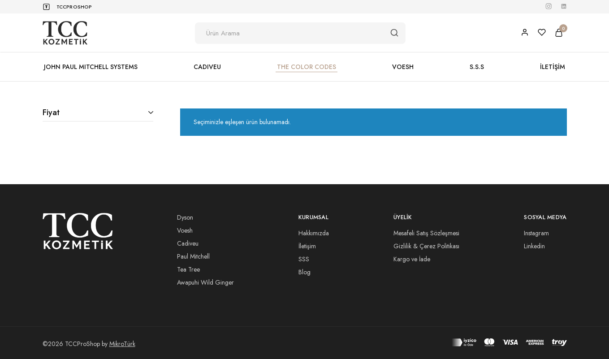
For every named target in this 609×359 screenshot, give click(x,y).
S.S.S (477, 66)
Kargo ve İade (411, 259)
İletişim (307, 246)
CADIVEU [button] (207, 66)
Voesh (185, 230)
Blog (304, 272)
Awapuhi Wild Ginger (205, 282)
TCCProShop (74, 6)
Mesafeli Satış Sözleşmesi (426, 233)
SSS (303, 259)
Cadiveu (188, 243)
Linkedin (534, 246)
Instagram (536, 233)
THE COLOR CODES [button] (306, 66)
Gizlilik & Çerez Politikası (426, 246)
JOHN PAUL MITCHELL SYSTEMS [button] (91, 66)
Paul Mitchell (193, 256)
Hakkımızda (313, 233)
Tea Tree (188, 269)
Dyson (185, 217)
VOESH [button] (403, 66)
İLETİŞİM (552, 66)
